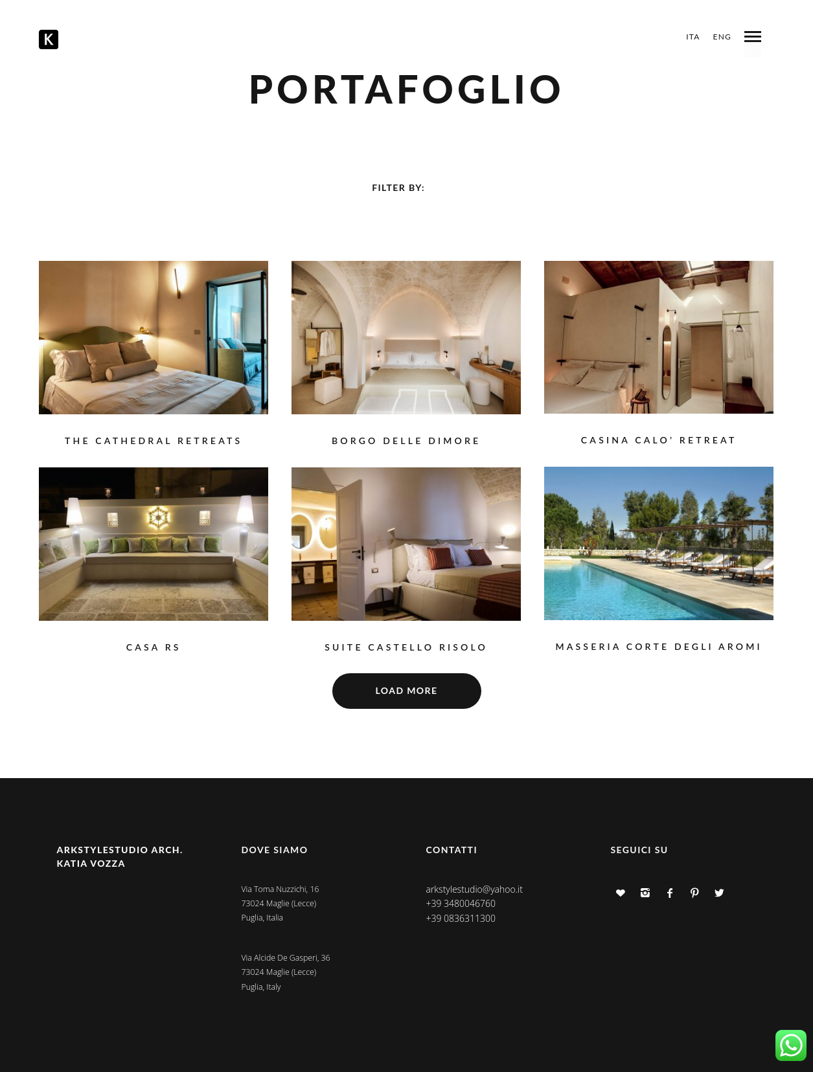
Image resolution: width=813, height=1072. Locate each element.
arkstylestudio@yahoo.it (474, 889)
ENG (722, 36)
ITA (693, 36)
